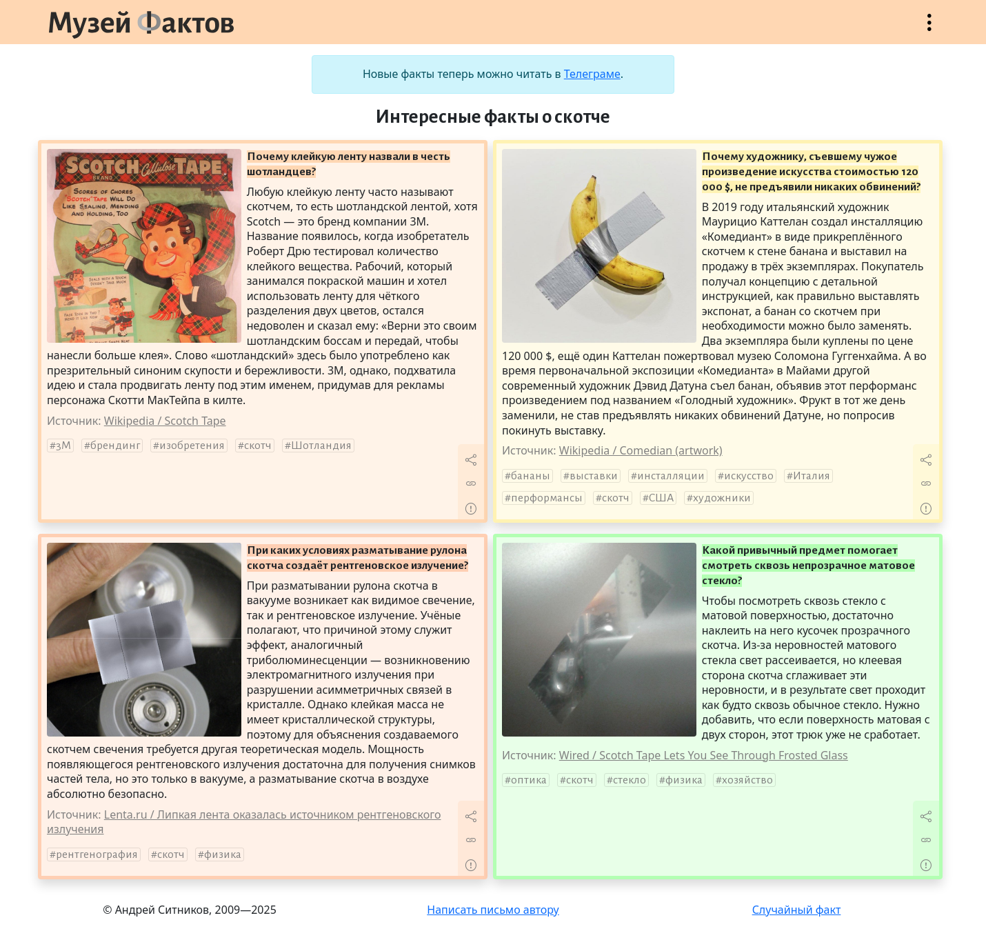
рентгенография (97, 854)
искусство (749, 476)
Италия (811, 476)
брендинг (115, 445)
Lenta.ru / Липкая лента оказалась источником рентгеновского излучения (244, 822)
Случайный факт (796, 909)
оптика (529, 780)
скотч (258, 445)
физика (222, 854)
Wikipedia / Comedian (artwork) (641, 450)
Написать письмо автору (493, 909)
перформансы (547, 498)
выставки (594, 476)
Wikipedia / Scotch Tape (165, 420)
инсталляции (671, 476)
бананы (530, 476)
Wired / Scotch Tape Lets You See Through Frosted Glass (703, 755)
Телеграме (592, 73)
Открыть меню (929, 29)
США (661, 498)
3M (63, 445)
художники (722, 498)
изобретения (192, 445)
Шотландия (321, 445)
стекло (629, 780)
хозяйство (747, 780)
